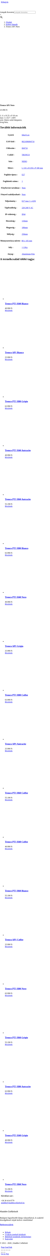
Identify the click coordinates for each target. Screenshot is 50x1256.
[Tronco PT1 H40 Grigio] (27, 1113)
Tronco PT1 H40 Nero (15, 597)
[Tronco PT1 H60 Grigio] (27, 1015)
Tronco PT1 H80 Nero (15, 988)
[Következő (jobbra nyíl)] (4, 1252)
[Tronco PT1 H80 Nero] (27, 966)
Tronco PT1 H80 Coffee (16, 695)
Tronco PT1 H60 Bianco (16, 890)
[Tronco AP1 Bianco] (27, 330)
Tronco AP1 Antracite (15, 744)
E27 (23, 175)
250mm (25, 234)
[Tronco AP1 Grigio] (27, 624)
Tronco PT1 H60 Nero (15, 1184)
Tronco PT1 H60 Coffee (16, 793)
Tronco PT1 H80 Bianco (16, 548)
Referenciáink (6, 1224)
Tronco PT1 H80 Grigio (16, 401)
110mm (25, 221)
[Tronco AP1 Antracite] (27, 721)
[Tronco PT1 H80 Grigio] (27, 379)
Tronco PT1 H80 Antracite (18, 1086)
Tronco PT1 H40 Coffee (16, 841)
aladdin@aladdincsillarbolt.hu (13, 1203)
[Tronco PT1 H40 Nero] (27, 575)
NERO (24, 161)
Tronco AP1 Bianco (14, 352)
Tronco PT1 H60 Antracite (18, 499)
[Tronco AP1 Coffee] (27, 917)
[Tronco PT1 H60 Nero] (27, 1162)
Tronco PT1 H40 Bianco (16, 303)
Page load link (6, 1247)
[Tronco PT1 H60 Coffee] (27, 770)
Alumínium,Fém (28, 254)
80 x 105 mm (27, 241)
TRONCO (26, 155)
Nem (23, 188)
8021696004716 (28, 142)
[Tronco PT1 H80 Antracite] (27, 1064)
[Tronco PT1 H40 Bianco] (27, 281)
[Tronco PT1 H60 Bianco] (27, 868)
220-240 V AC (27, 208)
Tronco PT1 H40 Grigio (16, 1135)
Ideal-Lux (25, 135)
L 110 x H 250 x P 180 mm (32, 168)
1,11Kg (24, 247)
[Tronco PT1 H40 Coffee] (27, 819)
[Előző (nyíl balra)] (2, 1252)
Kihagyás (4, 2)
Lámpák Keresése (7, 12)
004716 (25, 148)
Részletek (8, 310)
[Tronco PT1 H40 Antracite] (27, 428)
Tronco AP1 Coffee (14, 939)
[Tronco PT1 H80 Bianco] (27, 526)
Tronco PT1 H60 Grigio (16, 1037)
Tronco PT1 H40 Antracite (18, 450)
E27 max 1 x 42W (29, 201)
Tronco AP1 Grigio (14, 646)
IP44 (23, 214)
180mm (25, 228)
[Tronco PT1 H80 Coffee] (27, 672)
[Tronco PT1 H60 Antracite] (27, 477)
